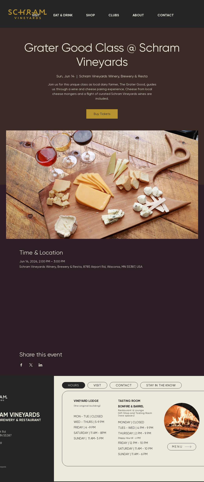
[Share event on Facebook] (21, 365)
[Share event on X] (31, 365)
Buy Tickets (102, 114)
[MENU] (181, 446)
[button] (62, 15)
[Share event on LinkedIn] (40, 365)
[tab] (73, 385)
